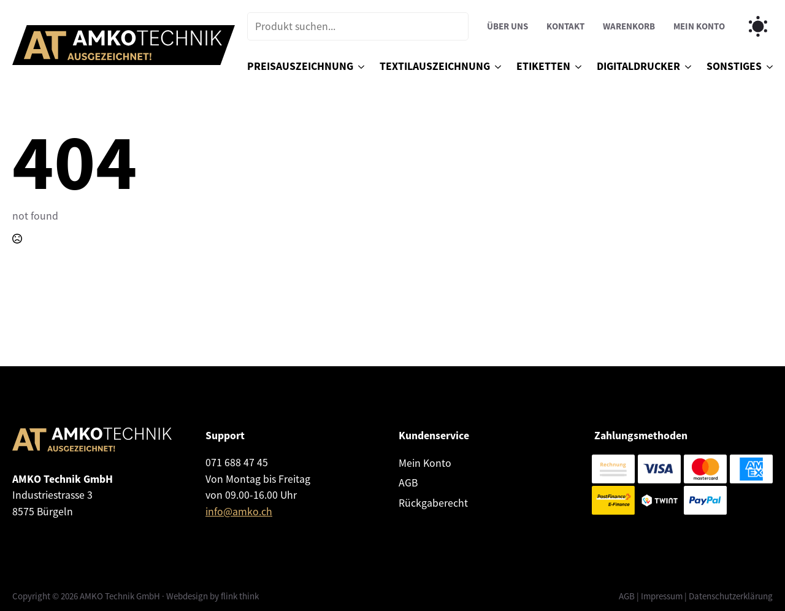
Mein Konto (699, 26)
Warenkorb (629, 26)
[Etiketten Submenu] (575, 67)
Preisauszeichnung (300, 66)
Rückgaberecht (433, 503)
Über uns (507, 26)
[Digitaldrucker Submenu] (685, 67)
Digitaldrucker (638, 66)
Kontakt (565, 26)
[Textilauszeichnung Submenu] (495, 67)
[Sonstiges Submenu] (767, 67)
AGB (408, 483)
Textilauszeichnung (435, 66)
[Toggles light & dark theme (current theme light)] (758, 26)
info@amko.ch (238, 511)
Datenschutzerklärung (731, 596)
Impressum (662, 596)
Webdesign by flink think (212, 596)
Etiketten (543, 66)
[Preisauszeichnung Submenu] (358, 67)
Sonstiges (734, 66)
